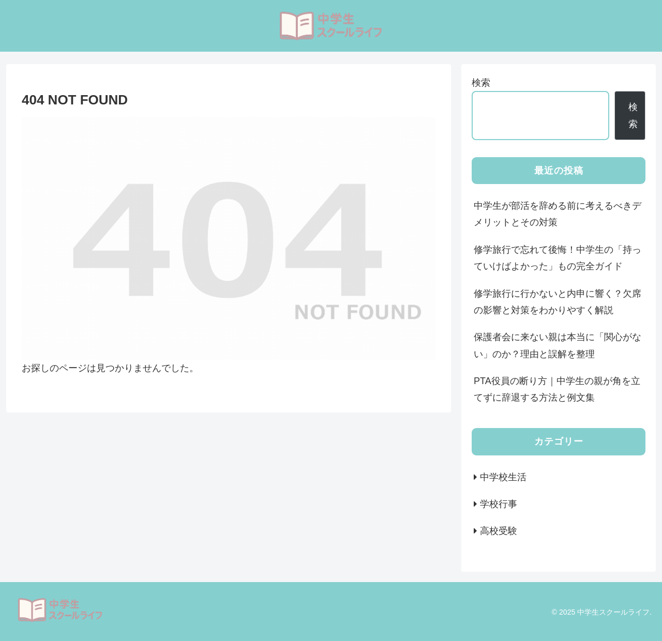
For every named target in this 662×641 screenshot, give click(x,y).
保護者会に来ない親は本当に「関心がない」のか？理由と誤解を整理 (557, 345)
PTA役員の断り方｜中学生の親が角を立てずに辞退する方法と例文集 (557, 389)
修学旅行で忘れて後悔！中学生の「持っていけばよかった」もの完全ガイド (557, 258)
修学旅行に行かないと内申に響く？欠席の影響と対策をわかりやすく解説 (557, 301)
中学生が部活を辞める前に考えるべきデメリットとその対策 (557, 214)
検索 (481, 83)
